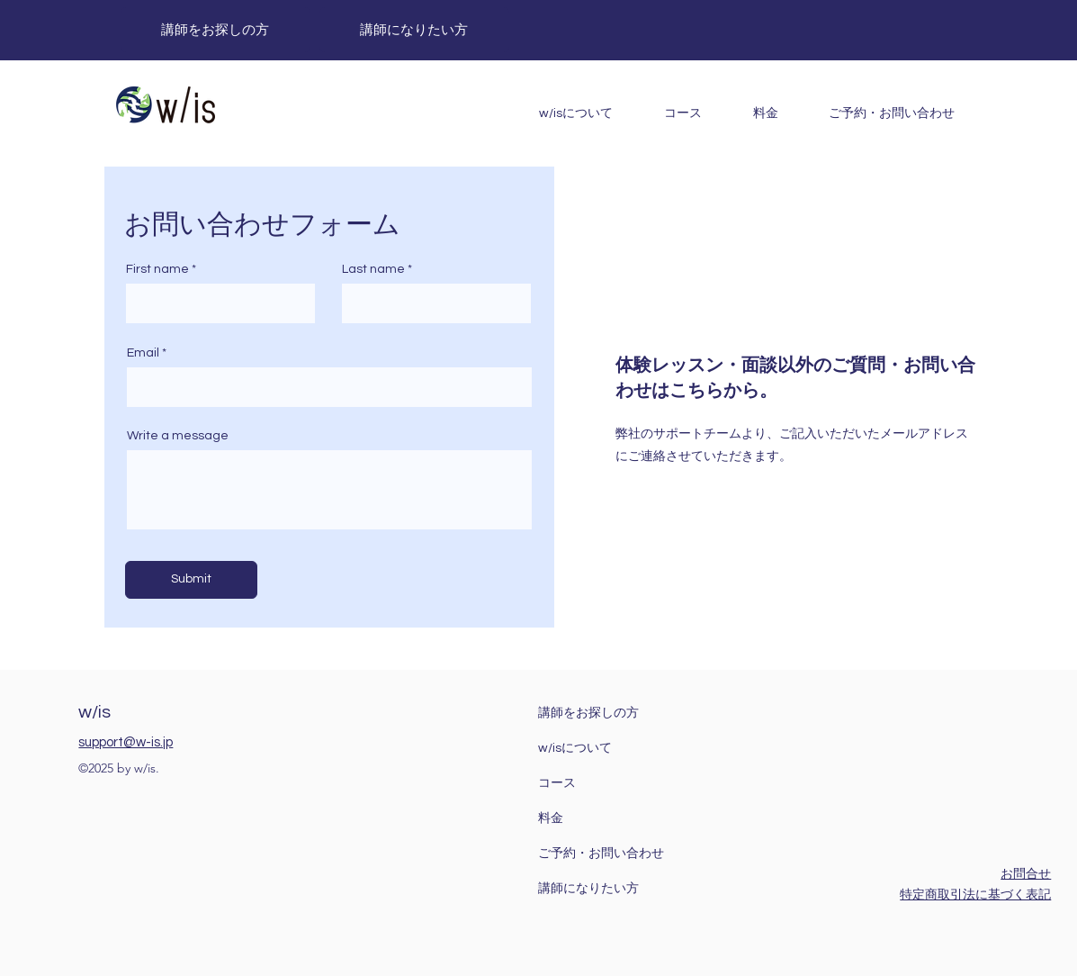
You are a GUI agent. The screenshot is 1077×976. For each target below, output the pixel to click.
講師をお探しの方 (588, 713)
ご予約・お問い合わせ (601, 853)
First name (157, 269)
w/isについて (575, 748)
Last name (373, 269)
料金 (550, 818)
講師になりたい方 (588, 888)
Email (143, 353)
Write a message (178, 435)
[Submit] (191, 580)
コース (557, 783)
